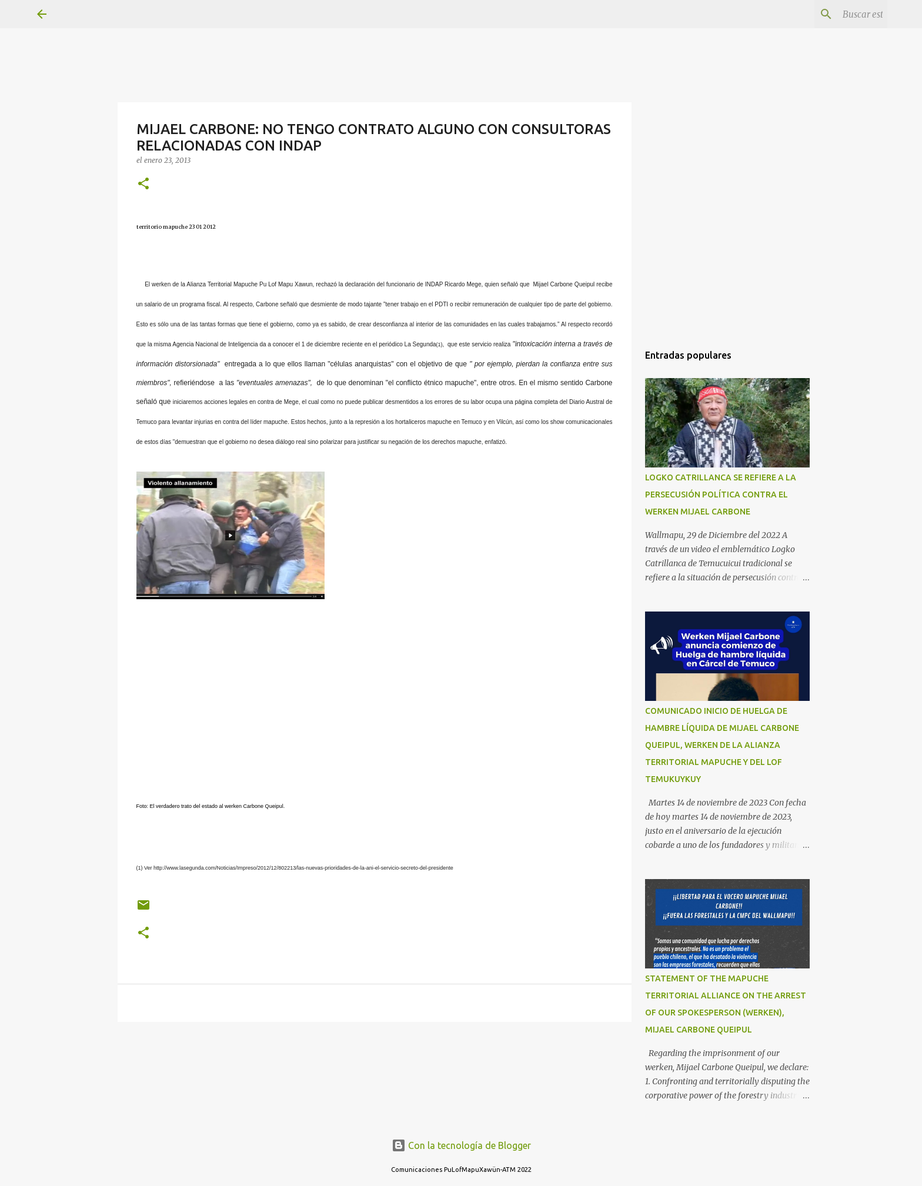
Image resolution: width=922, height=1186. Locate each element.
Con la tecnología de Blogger (461, 1145)
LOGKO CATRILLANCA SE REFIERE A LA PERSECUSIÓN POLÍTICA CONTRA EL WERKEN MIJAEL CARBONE (720, 494)
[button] (143, 184)
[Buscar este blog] (825, 14)
